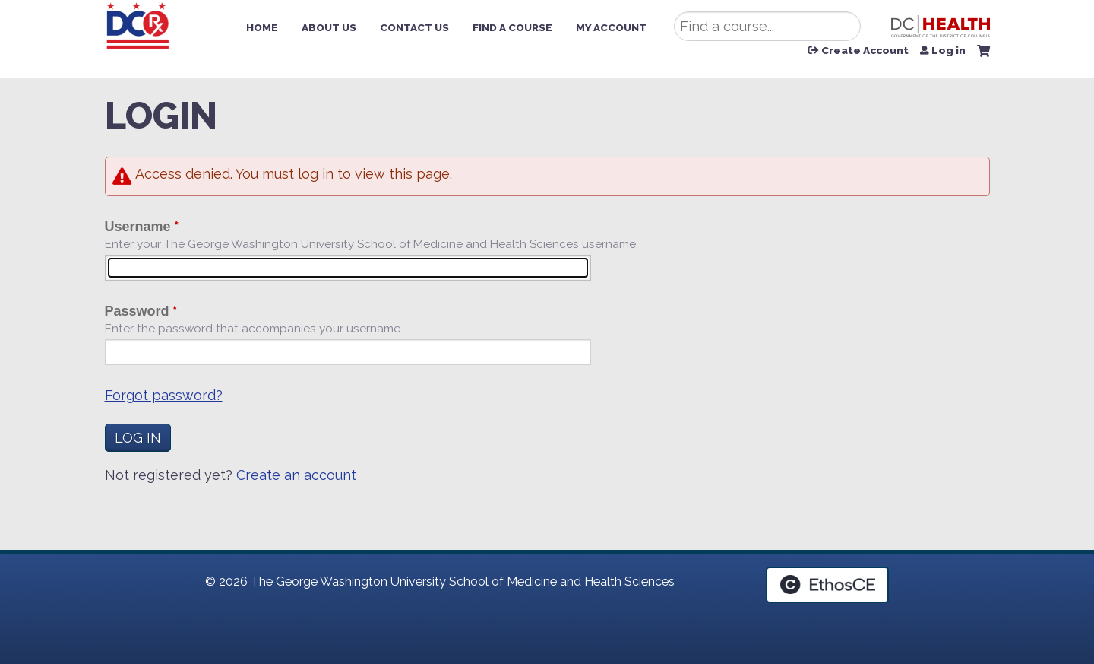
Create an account (296, 475)
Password (137, 311)
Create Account (865, 51)
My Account (611, 27)
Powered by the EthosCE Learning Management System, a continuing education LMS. (827, 585)
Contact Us (414, 27)
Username (138, 226)
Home (262, 27)
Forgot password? (164, 395)
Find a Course (512, 27)
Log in (948, 51)
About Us (329, 27)
